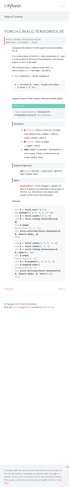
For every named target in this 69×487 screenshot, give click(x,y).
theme (28, 307)
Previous (9, 289)
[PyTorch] (12, 6)
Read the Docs (48, 307)
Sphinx (15, 307)
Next (62, 289)
